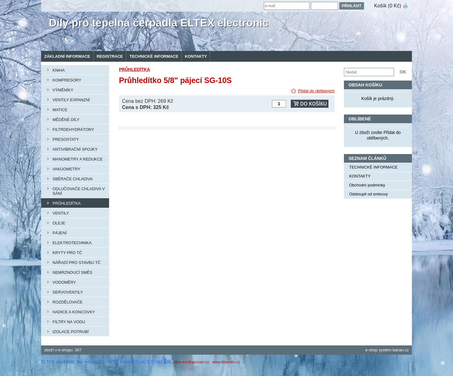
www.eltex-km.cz (226, 362)
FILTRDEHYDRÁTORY (73, 129)
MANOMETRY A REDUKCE (78, 159)
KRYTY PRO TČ (67, 252)
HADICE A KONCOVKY (74, 312)
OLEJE (59, 223)
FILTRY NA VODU (69, 322)
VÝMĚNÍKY (63, 90)
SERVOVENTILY (68, 292)
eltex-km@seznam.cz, (192, 362)
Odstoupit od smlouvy (368, 194)
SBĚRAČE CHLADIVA (73, 179)
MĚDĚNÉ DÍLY (66, 119)
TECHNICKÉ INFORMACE (153, 56)
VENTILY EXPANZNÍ (71, 100)
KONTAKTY (196, 56)
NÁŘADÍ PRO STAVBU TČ (76, 262)
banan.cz (400, 350)
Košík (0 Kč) (387, 5)
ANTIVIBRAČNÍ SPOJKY (75, 149)
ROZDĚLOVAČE (68, 302)
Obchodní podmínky (367, 185)
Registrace (110, 56)
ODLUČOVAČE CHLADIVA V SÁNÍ (79, 191)
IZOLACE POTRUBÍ (71, 331)
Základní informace (67, 56)
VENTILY (61, 213)
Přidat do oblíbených (316, 91)
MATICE (60, 109)
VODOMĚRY (64, 282)
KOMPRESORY (67, 80)
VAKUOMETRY (66, 169)
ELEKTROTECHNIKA (72, 242)
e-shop (371, 350)
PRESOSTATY (66, 139)
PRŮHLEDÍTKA (67, 203)
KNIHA (59, 70)
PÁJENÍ (60, 233)
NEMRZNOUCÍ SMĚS (72, 272)
